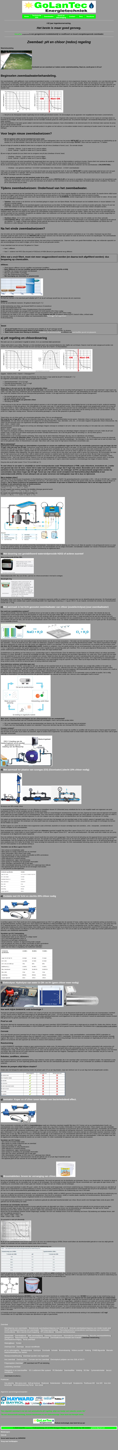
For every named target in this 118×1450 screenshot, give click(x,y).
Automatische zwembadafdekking (76, 1336)
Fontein (18, 1343)
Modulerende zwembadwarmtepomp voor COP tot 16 (48, 1328)
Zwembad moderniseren (53, 1336)
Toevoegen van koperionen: (57, 316)
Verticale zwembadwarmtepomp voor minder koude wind (90, 1328)
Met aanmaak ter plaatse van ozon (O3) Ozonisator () (46, 769)
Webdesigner (5, 1432)
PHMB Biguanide (98, 1350)
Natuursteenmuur (21, 1337)
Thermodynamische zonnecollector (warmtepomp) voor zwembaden (84, 1330)
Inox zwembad (9, 1359)
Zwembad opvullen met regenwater (36, 1356)
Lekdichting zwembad (12, 1367)
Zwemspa (20, 1347)
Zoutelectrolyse (26, 1350)
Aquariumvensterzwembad (39, 1337)
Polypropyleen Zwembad (13, 1363)
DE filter (86, 1370)
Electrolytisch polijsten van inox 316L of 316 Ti (67, 1359)
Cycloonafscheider (97, 1370)
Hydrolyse (37, 1350)
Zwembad (4, 1324)
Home (26, 16)
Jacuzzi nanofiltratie (32, 1347)
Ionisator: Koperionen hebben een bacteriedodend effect (39, 1099)
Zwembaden (48, 16)
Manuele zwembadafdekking (100, 1336)
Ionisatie (54, 1350)
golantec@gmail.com (98, 1428)
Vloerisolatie (8, 1336)
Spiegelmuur (9, 1337)
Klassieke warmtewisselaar (65, 1332)
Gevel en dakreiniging (61, 16)
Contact (72, 16)
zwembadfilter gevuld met (80, 332)
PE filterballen (57, 1370)
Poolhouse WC (89, 1383)
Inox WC (99, 1383)
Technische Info (36, 16)
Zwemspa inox (9, 1347)
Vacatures (90, 16)
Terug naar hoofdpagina (9, 1441)
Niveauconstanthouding (13, 1356)
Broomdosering (64, 1350)
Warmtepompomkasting (49, 1330)
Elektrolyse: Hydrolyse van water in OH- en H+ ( (28, 982)
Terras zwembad (29, 1339)
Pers (81, 16)
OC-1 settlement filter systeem (40, 1370)
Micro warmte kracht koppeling (28, 1332)
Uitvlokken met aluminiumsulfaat (50, 332)
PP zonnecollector (47, 1332)
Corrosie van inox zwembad (39, 1359)
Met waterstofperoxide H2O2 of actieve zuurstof (43, 553)
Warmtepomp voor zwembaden (15, 1328)
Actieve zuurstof (77, 1350)
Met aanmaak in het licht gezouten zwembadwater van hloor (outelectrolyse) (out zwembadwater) (56, 607)
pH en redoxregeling (12, 1350)
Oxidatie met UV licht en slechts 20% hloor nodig (29, 896)
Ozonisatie (46, 1350)
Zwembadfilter (69, 1370)
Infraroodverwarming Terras (23, 1385)
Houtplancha (78, 1383)
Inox (39, 1385)
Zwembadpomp (20, 1336)
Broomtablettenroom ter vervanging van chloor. (29, 1176)
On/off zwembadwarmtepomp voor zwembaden (21, 1330)
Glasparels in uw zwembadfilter (15, 1370)
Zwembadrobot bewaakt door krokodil (65, 1337)
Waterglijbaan (9, 1343)
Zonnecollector (9, 1332)
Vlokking (88, 1350)
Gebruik (3, 1435)
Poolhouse (5, 1379)
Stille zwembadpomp (35, 1336)
